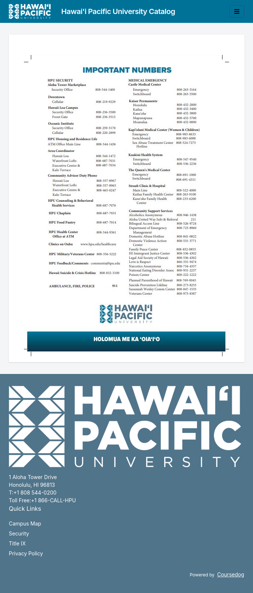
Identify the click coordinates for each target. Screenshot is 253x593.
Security (19, 533)
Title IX (17, 543)
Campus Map (25, 523)
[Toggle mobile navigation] (236, 11)
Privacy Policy (26, 553)
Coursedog (230, 574)
